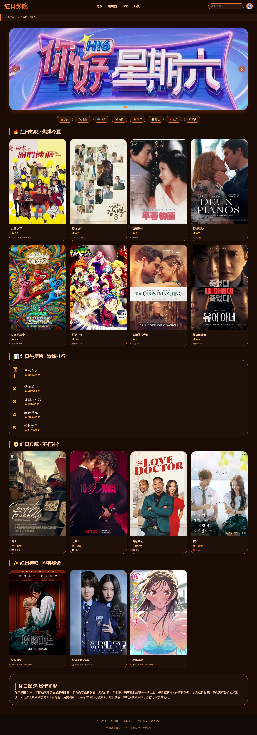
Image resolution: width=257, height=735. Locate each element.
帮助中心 (128, 721)
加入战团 (155, 721)
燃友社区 (115, 721)
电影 (99, 6)
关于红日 (101, 721)
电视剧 (112, 6)
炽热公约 (142, 721)
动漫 (137, 6)
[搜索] (226, 6)
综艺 (125, 6)
